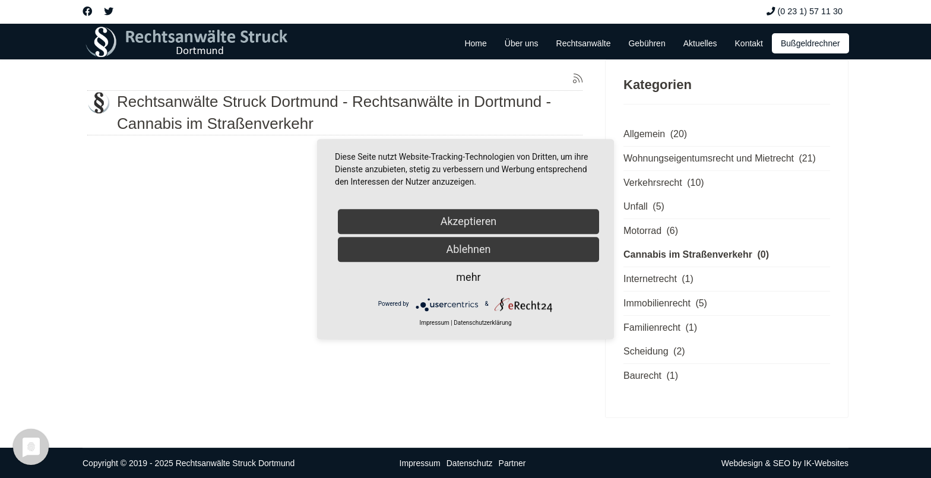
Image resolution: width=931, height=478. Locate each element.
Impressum (420, 463)
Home (475, 43)
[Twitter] (108, 12)
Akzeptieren (469, 221)
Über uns (522, 43)
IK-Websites (826, 463)
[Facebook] (87, 12)
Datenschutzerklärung (482, 322)
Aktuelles (700, 43)
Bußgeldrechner (810, 43)
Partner (512, 463)
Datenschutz (469, 463)
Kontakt (749, 43)
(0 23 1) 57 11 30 (810, 11)
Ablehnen (468, 249)
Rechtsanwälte (583, 43)
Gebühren (646, 43)
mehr (468, 277)
